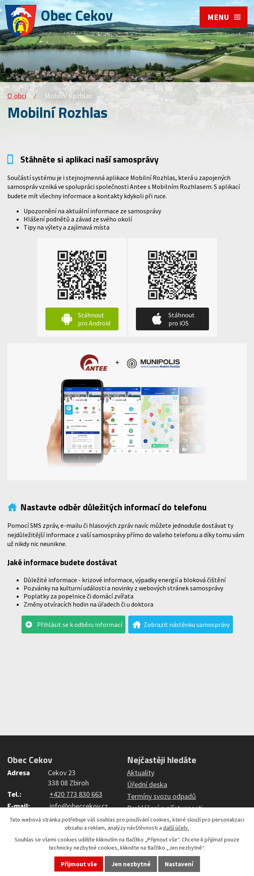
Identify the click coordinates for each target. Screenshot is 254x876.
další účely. (176, 827)
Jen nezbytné (131, 864)
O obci (16, 95)
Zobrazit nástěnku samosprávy (187, 624)
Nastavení (179, 864)
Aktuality (140, 772)
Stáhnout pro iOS (181, 319)
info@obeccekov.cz (79, 806)
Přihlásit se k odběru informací (79, 624)
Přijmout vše (79, 864)
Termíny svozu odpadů (161, 796)
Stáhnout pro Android (94, 319)
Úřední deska (147, 784)
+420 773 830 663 (76, 794)
